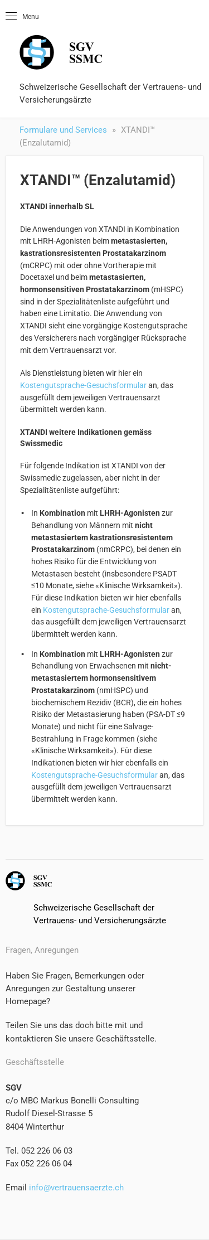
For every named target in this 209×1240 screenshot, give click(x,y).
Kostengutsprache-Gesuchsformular (83, 385)
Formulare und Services (63, 130)
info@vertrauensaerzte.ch (75, 1188)
